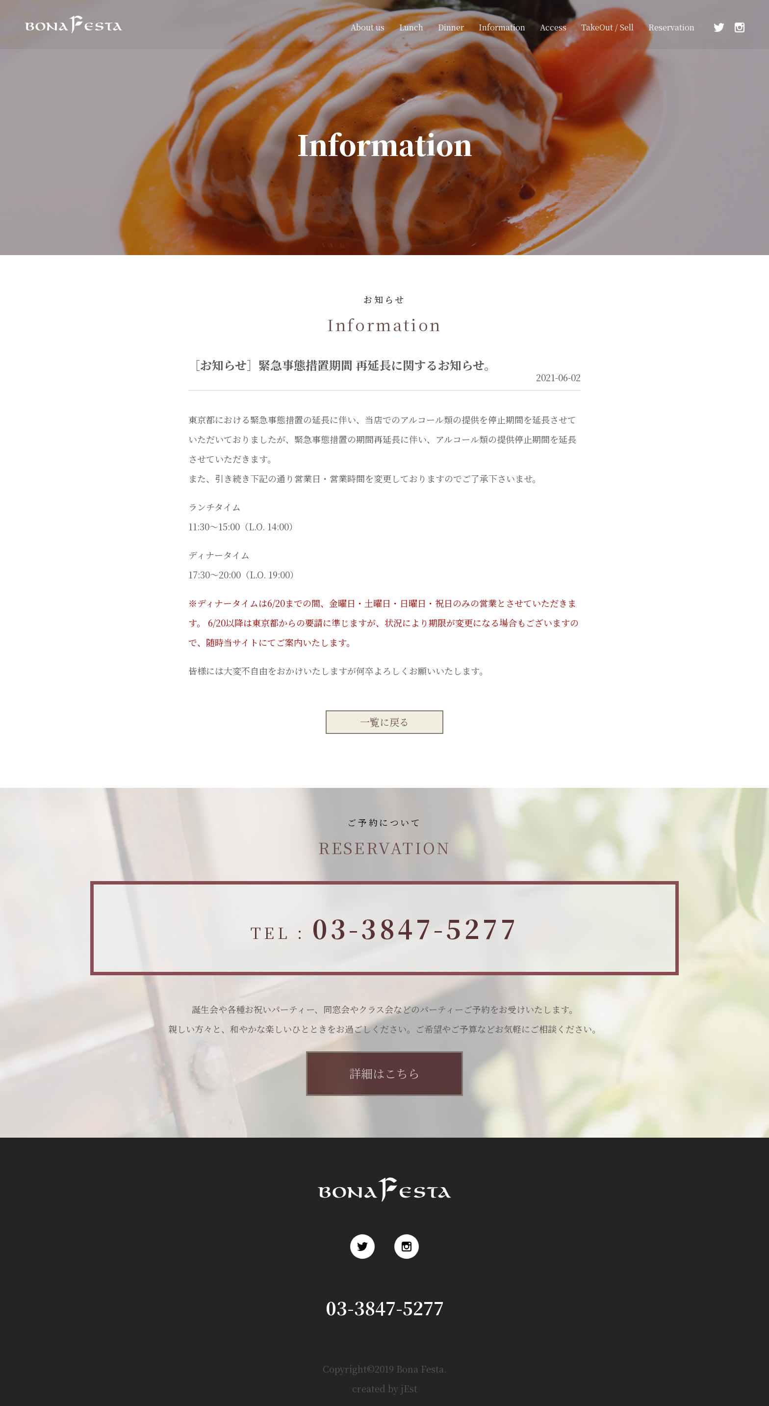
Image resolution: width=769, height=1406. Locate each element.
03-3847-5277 (385, 1307)
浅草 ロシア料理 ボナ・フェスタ (71, 38)
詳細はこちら (384, 1073)
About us (367, 27)
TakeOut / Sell (607, 27)
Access (553, 27)
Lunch (411, 27)
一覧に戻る (384, 722)
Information (502, 27)
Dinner (451, 27)
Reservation (671, 27)
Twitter (719, 27)
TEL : (384, 928)
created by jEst (384, 1388)
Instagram (739, 27)
